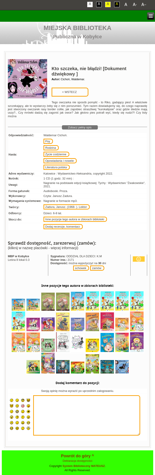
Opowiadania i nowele (59, 160)
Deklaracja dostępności (77, 460)
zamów (96, 268)
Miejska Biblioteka (77, 27)
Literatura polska (56, 167)
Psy (47, 141)
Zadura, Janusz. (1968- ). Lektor (66, 207)
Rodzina (50, 147)
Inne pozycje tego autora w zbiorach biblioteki (74, 219)
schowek (80, 268)
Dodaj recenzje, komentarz (62, 226)
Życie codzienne (55, 154)
